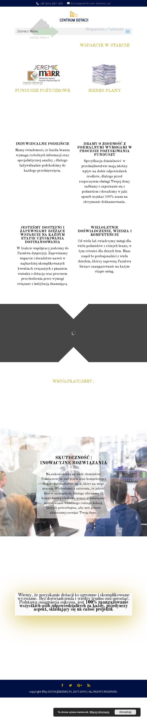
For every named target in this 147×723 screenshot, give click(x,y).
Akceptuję (125, 712)
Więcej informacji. (100, 712)
